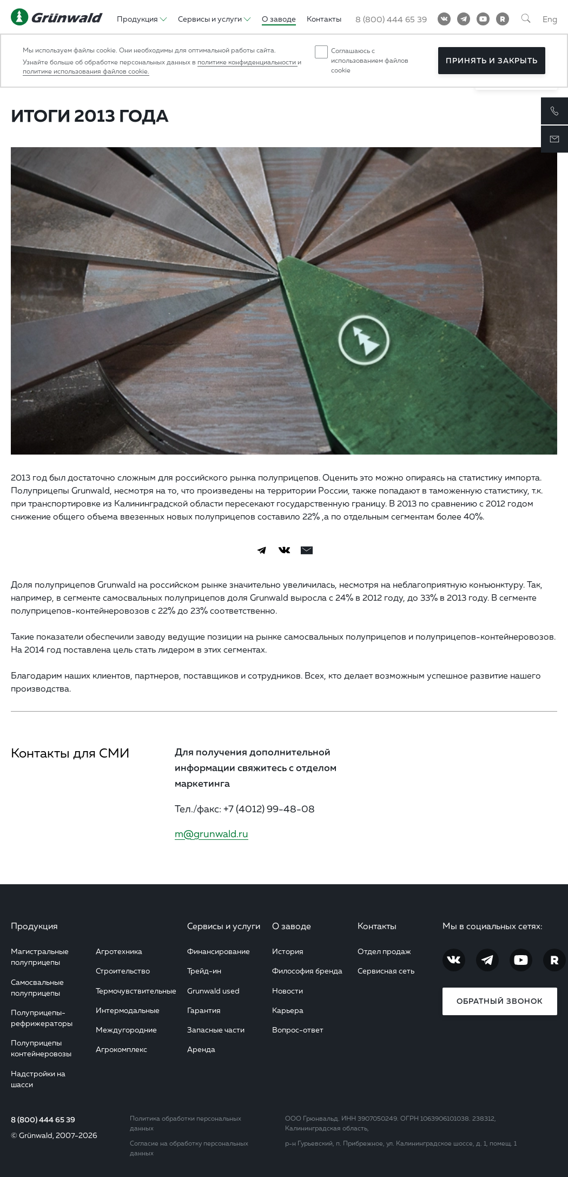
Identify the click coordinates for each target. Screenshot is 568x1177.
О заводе (291, 925)
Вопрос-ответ (297, 1029)
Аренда (201, 1049)
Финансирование (218, 951)
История (287, 951)
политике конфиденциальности (247, 62)
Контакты (377, 925)
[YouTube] (483, 18)
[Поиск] (526, 19)
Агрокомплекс (121, 1049)
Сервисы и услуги (223, 925)
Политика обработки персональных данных (185, 1123)
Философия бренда (307, 970)
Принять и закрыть (492, 60)
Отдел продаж (384, 951)
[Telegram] (463, 18)
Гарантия (204, 1010)
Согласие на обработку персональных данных (189, 1148)
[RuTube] (502, 18)
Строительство (123, 970)
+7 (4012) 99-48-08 (269, 808)
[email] (306, 550)
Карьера (287, 1010)
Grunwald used (213, 990)
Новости (287, 990)
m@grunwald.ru (211, 833)
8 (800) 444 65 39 (43, 1120)
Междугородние (126, 1029)
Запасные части (216, 1029)
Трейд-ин (204, 970)
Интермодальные (128, 1010)
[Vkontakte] (444, 18)
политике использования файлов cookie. (86, 71)
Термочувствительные (136, 990)
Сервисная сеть (386, 970)
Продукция (34, 925)
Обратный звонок (500, 1001)
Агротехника (119, 951)
